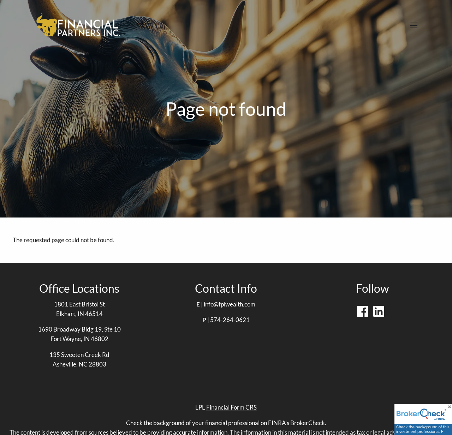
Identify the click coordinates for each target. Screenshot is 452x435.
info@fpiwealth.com (229, 304)
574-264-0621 (230, 319)
